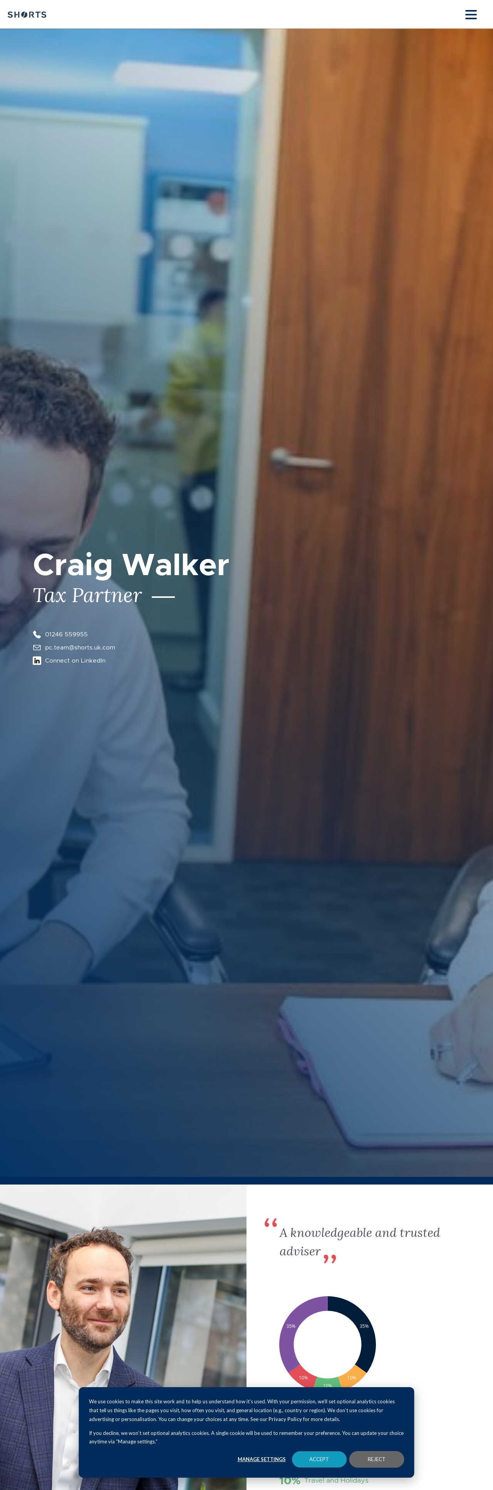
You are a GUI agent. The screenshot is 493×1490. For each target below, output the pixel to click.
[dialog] (246, 1432)
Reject (377, 1459)
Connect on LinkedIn (75, 660)
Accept (319, 1459)
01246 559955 (66, 634)
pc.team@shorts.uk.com (80, 647)
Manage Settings (262, 1459)
